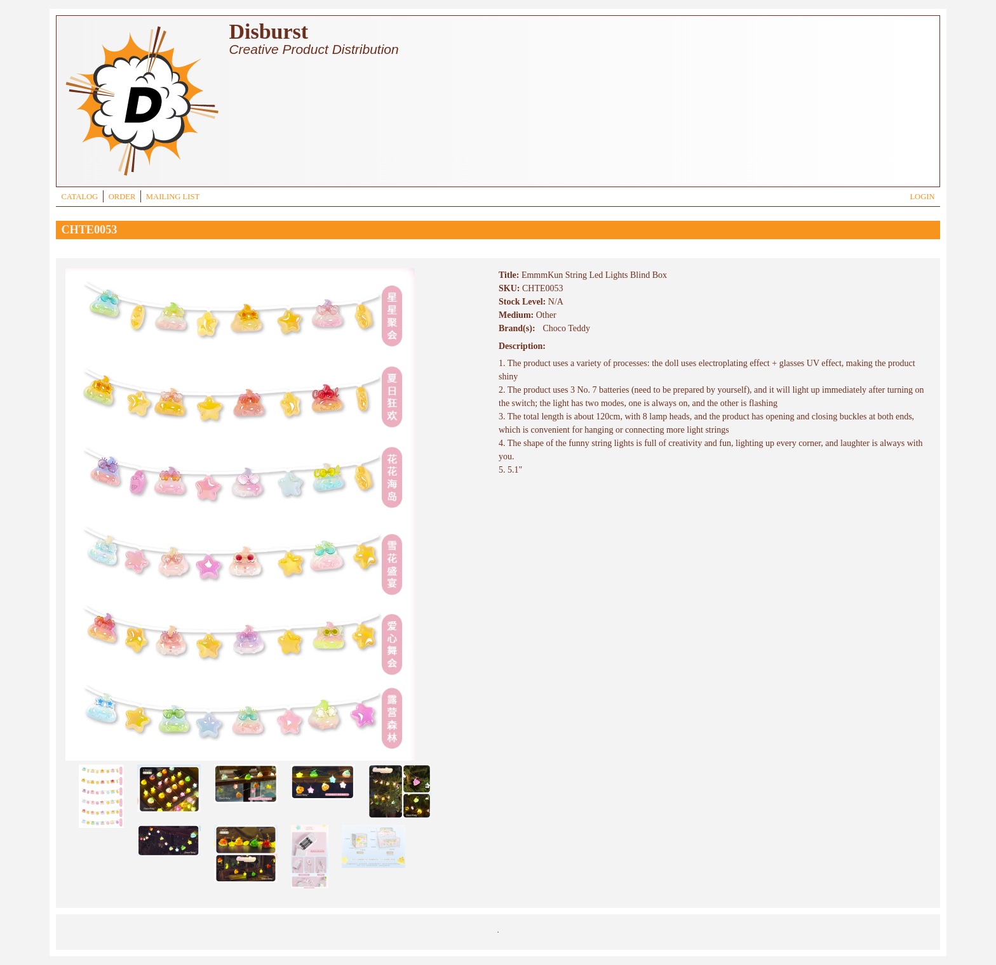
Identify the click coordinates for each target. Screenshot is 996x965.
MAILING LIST (172, 196)
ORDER (122, 196)
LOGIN (922, 196)
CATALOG (79, 196)
